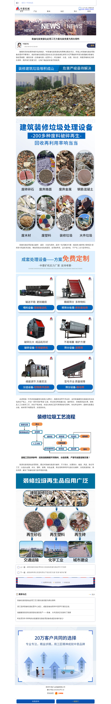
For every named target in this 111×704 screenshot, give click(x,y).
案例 (48, 11)
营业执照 (50, 693)
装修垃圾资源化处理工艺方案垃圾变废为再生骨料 (36, 600)
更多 (93, 594)
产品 (35, 11)
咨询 (91, 46)
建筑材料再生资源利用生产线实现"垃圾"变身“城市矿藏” (47, 572)
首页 (23, 3)
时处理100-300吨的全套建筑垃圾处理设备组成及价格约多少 (40, 618)
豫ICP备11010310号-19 (55, 690)
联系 (89, 11)
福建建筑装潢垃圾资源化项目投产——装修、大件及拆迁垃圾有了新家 (44, 612)
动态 (62, 11)
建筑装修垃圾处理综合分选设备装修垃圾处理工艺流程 (46, 567)
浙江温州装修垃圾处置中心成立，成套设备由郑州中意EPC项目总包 (43, 606)
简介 (75, 11)
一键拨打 (75, 701)
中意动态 (30, 3)
